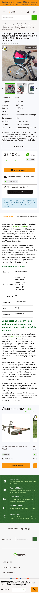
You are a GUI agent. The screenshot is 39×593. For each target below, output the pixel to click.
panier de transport (20, 227)
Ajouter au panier (19, 170)
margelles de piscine (28, 4)
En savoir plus (19, 146)
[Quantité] (10, 160)
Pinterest (26, 528)
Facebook (22, 528)
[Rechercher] (17, 17)
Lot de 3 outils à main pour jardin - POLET (15, 447)
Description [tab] (7, 216)
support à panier (16, 336)
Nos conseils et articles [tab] (26, 216)
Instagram (29, 528)
